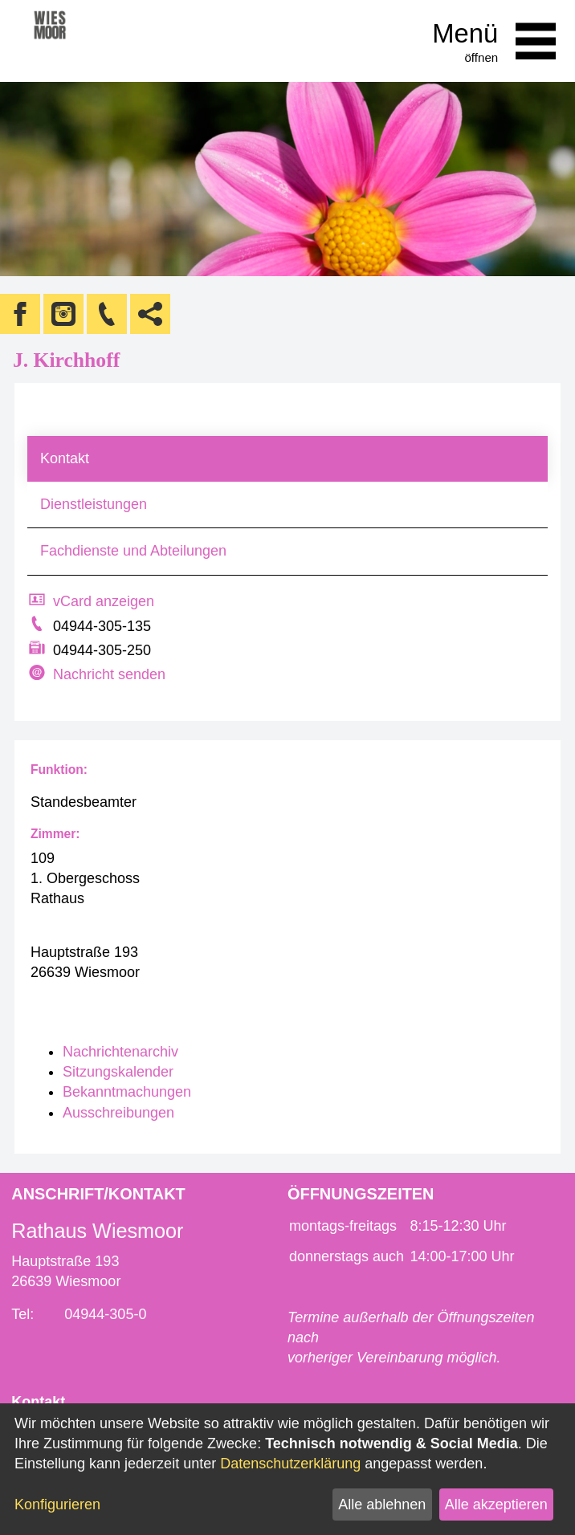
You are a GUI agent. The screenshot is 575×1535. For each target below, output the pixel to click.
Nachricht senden (109, 674)
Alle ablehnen (382, 1504)
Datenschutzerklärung (290, 1464)
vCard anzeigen (103, 601)
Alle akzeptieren (496, 1504)
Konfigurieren (57, 1504)
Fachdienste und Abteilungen (133, 551)
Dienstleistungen (93, 504)
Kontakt (64, 458)
